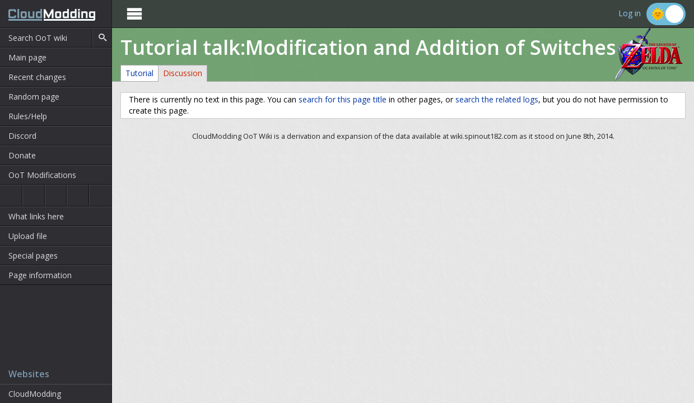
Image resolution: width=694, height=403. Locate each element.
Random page (33, 96)
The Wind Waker (100, 195)
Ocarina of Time (11, 195)
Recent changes (37, 77)
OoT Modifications (42, 175)
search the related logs (496, 99)
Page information (40, 275)
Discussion (182, 73)
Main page (27, 57)
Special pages (33, 255)
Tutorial (139, 73)
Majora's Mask (56, 195)
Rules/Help (27, 116)
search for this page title (342, 99)
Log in (629, 13)
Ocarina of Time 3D (33, 195)
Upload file (27, 236)
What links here (36, 216)
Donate (22, 155)
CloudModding (34, 393)
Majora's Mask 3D (78, 195)
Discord (22, 135)
